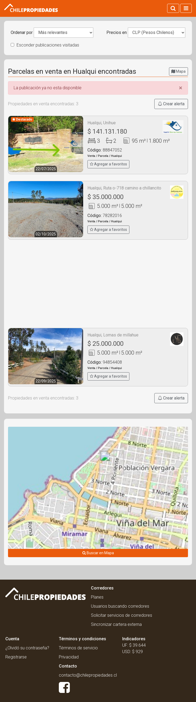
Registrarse (16, 657)
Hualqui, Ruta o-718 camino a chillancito (124, 188)
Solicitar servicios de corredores (121, 615)
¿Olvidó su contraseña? (27, 647)
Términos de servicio (78, 647)
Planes (97, 597)
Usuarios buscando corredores (120, 606)
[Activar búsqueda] (173, 8)
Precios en (116, 32)
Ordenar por (22, 32)
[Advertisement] (98, 283)
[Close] (181, 88)
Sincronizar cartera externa (116, 624)
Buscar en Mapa (98, 553)
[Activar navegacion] (186, 8)
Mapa (178, 71)
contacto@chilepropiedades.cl (88, 675)
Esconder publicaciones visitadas (45, 45)
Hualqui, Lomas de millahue (113, 335)
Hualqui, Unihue (101, 122)
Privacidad (69, 657)
